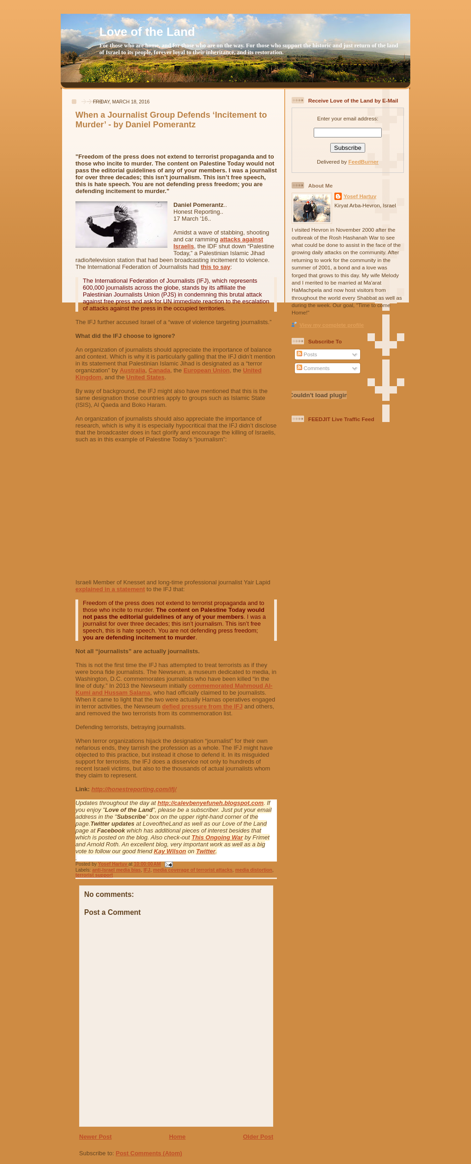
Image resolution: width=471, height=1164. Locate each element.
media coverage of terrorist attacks (193, 870)
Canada (159, 370)
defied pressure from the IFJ (202, 706)
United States (145, 377)
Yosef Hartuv (113, 864)
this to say (215, 266)
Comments (313, 368)
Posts (307, 354)
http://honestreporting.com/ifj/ (134, 789)
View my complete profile (331, 325)
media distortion (253, 870)
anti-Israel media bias (116, 870)
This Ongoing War (217, 837)
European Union (207, 370)
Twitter (205, 851)
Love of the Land (147, 32)
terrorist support (94, 875)
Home (177, 1136)
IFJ (147, 870)
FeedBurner (363, 162)
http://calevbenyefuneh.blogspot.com (211, 802)
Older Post (258, 1136)
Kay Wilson (170, 851)
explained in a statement (110, 589)
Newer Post (95, 1136)
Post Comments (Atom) (149, 1153)
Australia (132, 370)
